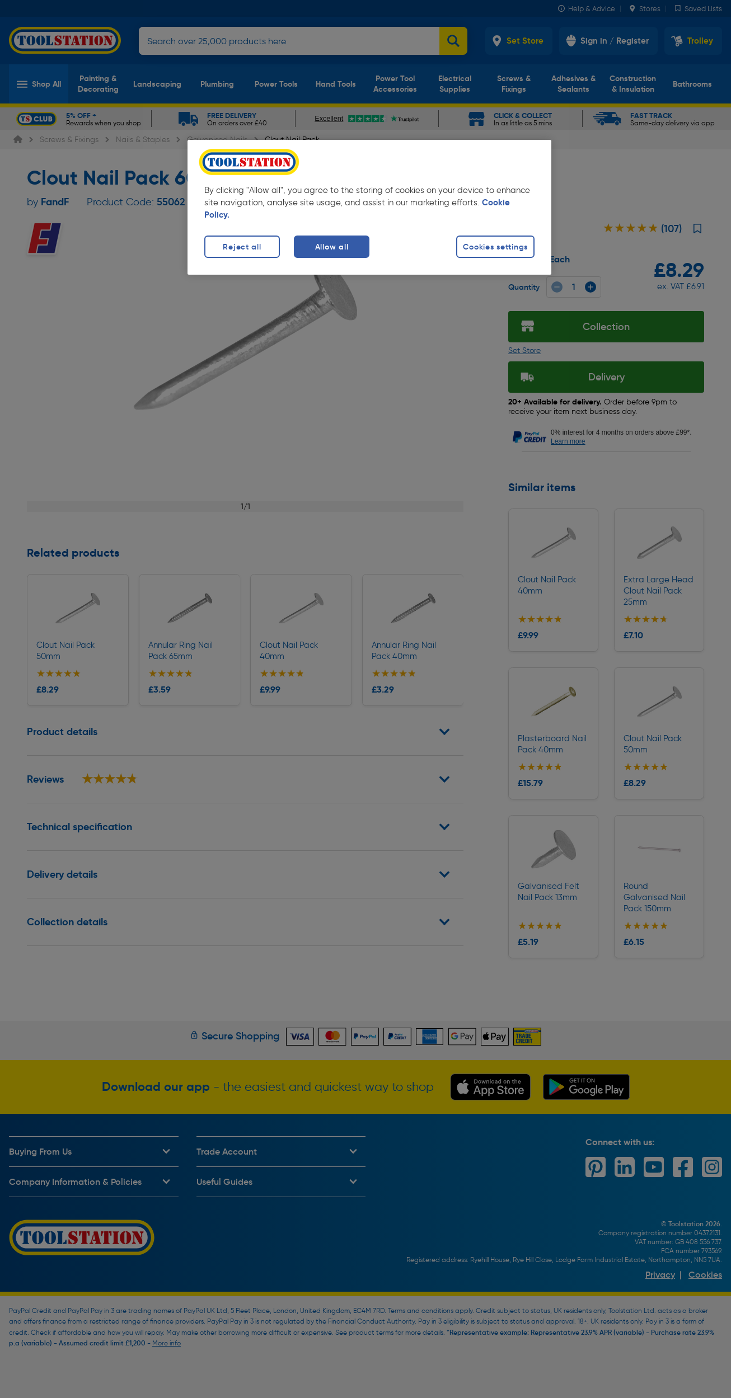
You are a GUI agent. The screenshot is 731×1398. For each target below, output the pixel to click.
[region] (369, 207)
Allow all (331, 247)
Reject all (242, 247)
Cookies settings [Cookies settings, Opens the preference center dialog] (495, 247)
